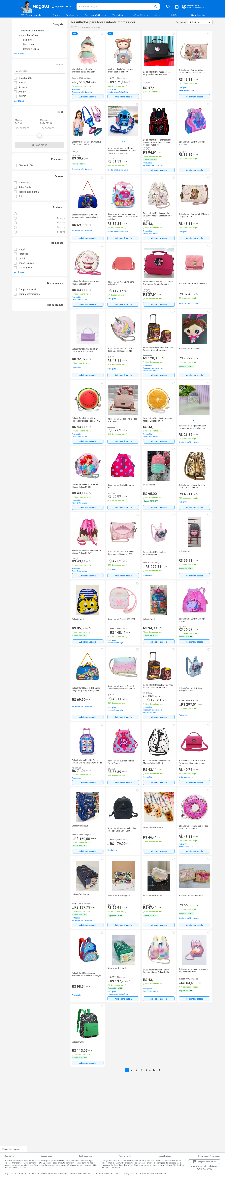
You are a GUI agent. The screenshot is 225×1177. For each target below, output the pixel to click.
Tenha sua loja (85, 1156)
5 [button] (146, 1069)
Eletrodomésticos (96, 15)
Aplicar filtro (39, 145)
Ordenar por (181, 22)
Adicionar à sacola (87, 97)
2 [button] (131, 1069)
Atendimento (198, 15)
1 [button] (126, 1069)
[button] (155, 6)
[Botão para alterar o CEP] (61, 6)
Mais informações (13, 1149)
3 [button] (136, 1069)
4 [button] (141, 1069)
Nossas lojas (46, 1156)
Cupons (56, 15)
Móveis (159, 15)
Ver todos (19, 53)
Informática (141, 15)
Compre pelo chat (204, 1161)
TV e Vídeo (119, 15)
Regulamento (125, 1156)
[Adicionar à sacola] (87, 96)
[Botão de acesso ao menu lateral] (31, 15)
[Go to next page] (159, 1070)
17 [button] (154, 1069)
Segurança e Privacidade (209, 1156)
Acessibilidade (165, 1156)
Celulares (72, 15)
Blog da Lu (9, 1156)
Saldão (174, 15)
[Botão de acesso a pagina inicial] (35, 6)
